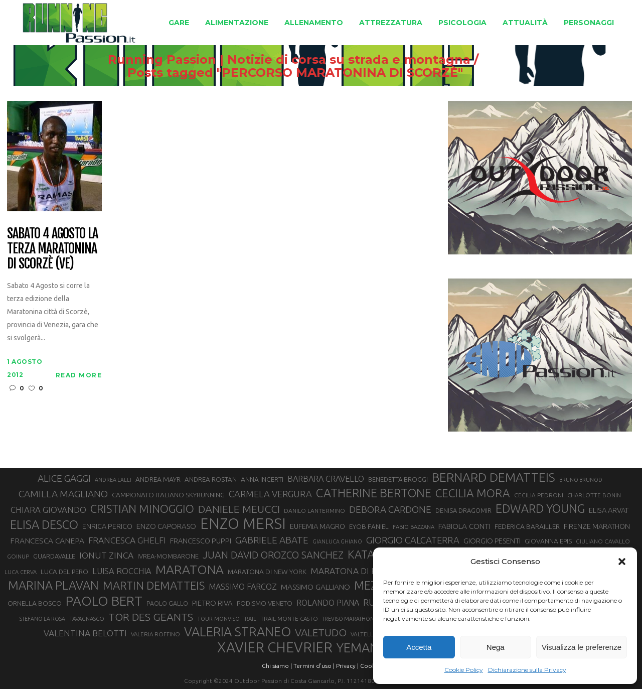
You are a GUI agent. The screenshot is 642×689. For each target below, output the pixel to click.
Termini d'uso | (314, 665)
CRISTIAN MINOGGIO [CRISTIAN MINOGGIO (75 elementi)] (142, 508)
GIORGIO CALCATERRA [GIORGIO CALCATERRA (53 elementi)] (412, 540)
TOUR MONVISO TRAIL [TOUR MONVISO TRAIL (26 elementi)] (226, 619)
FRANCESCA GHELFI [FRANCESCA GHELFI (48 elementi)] (127, 540)
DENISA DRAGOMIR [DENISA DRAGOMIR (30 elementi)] (463, 510)
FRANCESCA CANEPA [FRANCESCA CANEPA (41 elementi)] (47, 540)
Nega (496, 647)
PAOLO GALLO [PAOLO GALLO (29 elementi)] (167, 603)
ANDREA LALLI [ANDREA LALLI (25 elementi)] (113, 480)
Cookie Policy (463, 669)
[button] (622, 562)
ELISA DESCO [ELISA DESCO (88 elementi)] (44, 524)
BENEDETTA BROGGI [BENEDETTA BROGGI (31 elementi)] (398, 479)
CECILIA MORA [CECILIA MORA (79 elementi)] (472, 493)
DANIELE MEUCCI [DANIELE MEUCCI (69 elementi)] (239, 509)
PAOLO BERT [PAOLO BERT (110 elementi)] (104, 600)
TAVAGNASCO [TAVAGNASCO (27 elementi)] (86, 618)
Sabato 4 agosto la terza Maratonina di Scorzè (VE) (52, 248)
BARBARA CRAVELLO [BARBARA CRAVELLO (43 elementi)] (325, 478)
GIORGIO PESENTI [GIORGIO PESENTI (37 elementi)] (492, 540)
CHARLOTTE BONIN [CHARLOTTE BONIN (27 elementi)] (594, 495)
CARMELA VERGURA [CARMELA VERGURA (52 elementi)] (270, 494)
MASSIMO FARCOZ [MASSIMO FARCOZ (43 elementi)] (243, 586)
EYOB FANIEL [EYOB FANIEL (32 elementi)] (369, 526)
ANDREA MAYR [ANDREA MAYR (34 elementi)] (158, 479)
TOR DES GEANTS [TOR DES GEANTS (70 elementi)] (150, 617)
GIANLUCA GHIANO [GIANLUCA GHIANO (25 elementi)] (337, 541)
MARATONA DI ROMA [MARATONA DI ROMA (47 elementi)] (353, 571)
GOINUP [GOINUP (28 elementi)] (18, 556)
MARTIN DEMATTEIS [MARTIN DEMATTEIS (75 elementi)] (154, 585)
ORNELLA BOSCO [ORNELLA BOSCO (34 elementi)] (35, 603)
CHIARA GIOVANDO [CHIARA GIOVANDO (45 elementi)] (48, 509)
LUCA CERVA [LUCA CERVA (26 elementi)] (21, 572)
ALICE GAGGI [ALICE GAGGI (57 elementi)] (64, 478)
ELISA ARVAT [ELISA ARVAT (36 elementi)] (609, 510)
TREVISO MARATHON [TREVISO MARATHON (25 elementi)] (348, 619)
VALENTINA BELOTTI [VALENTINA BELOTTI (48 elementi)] (85, 633)
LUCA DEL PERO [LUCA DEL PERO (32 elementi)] (64, 572)
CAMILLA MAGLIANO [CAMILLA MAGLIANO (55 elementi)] (63, 493)
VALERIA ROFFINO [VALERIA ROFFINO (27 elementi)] (155, 634)
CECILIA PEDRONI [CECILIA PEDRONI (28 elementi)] (538, 495)
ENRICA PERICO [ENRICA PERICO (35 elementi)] (107, 526)
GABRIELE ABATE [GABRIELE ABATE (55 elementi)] (271, 539)
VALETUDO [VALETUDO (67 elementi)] (321, 632)
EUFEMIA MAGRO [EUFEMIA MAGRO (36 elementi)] (317, 526)
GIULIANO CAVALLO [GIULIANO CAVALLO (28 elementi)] (603, 541)
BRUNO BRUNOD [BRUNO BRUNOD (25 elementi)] (580, 480)
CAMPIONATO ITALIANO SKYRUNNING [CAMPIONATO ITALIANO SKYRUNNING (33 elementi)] (168, 495)
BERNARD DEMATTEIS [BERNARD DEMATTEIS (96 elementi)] (493, 477)
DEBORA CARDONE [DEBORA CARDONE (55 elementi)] (390, 509)
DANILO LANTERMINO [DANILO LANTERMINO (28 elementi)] (314, 510)
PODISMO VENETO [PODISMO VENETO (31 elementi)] (264, 603)
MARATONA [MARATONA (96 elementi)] (189, 569)
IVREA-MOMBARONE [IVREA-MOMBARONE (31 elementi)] (168, 556)
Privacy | (347, 665)
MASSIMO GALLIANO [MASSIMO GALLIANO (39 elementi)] (315, 587)
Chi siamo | (277, 665)
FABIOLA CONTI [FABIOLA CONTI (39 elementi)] (464, 526)
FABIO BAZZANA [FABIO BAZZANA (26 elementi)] (413, 527)
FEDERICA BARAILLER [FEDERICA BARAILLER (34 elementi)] (527, 526)
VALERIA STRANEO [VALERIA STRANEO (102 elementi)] (237, 631)
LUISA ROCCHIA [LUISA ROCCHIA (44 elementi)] (121, 571)
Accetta (418, 647)
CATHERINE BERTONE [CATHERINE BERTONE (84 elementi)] (373, 492)
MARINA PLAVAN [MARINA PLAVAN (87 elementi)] (53, 585)
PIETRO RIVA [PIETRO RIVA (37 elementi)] (212, 603)
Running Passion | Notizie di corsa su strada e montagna (353, 60)
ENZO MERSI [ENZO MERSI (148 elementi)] (243, 523)
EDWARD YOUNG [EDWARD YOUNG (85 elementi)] (540, 508)
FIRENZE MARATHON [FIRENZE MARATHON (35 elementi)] (597, 526)
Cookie (370, 665)
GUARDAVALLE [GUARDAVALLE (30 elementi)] (54, 556)
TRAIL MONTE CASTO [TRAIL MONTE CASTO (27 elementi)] (289, 618)
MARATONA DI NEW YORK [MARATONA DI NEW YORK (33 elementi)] (267, 572)
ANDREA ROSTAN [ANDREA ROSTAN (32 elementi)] (211, 479)
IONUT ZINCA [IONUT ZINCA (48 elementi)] (106, 555)
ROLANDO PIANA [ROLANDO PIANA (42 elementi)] (327, 602)
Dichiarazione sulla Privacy (527, 669)
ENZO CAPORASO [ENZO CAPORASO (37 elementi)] (166, 526)
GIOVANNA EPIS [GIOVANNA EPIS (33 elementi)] (548, 541)
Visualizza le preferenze (581, 647)
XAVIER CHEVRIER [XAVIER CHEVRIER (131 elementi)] (275, 647)
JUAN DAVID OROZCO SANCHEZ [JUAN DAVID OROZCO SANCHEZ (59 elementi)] (273, 555)
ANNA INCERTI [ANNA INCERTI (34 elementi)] (262, 479)
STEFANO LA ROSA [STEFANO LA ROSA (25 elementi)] (42, 619)
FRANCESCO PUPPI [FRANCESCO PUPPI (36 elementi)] (200, 540)
